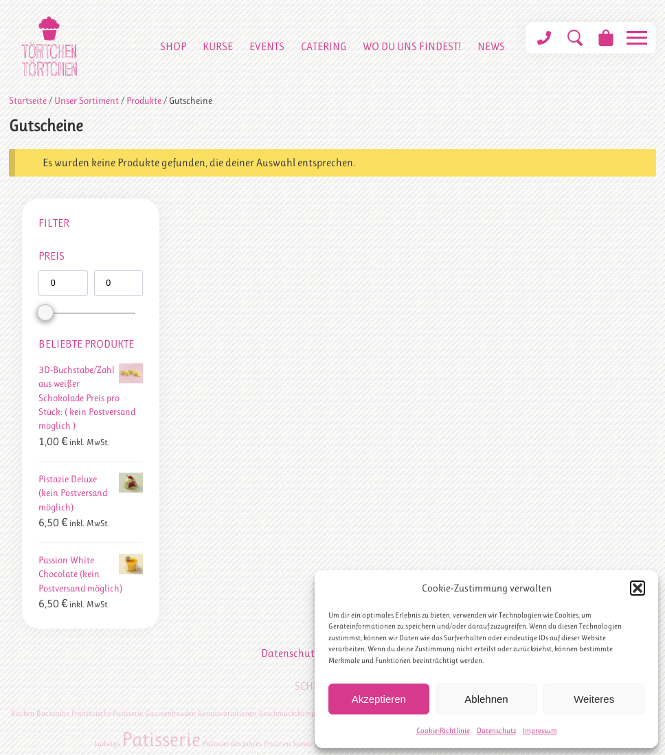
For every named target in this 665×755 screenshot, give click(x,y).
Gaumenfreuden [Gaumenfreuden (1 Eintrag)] (170, 713)
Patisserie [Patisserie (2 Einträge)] (161, 739)
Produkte (143, 100)
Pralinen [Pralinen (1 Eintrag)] (277, 743)
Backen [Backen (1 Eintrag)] (22, 713)
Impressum (540, 730)
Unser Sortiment (86, 100)
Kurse (218, 46)
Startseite (28, 100)
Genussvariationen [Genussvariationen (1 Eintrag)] (227, 713)
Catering (323, 46)
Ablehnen (486, 699)
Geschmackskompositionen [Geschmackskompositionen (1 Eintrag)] (302, 713)
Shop (173, 46)
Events (266, 46)
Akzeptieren (379, 699)
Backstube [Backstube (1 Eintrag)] (52, 713)
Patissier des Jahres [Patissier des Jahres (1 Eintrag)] (232, 743)
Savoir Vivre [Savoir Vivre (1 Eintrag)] (311, 743)
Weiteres (594, 699)
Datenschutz (496, 730)
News (491, 46)
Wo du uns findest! (412, 46)
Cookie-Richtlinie (443, 730)
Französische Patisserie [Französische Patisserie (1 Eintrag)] (107, 713)
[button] (637, 588)
